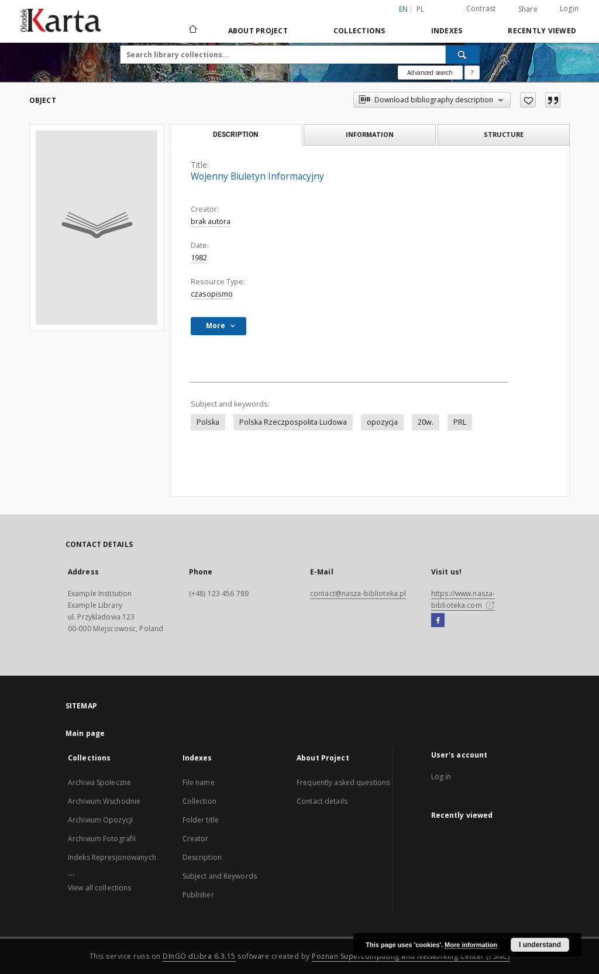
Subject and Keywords (220, 876)
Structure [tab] (504, 134)
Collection (199, 801)
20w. (425, 422)
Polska (208, 422)
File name (199, 782)
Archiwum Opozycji (100, 820)
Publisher (198, 895)
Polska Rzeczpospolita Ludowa (293, 422)
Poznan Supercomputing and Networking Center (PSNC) (411, 956)
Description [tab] (235, 134)
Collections (359, 31)
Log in (441, 777)
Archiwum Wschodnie (104, 801)
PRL (459, 422)
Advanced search (430, 72)
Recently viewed (542, 31)
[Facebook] (438, 620)
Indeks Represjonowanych (112, 857)
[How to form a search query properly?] (472, 73)
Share (528, 9)
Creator (196, 839)
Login (569, 8)
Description (202, 857)
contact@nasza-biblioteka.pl (358, 593)
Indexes (447, 31)
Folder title (201, 820)
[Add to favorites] (528, 100)
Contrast (481, 8)
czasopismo (212, 294)
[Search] (463, 54)
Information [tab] (370, 134)
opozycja (382, 422)
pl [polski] (420, 9)
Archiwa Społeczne (99, 782)
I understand (540, 945)
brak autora (210, 221)
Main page (85, 733)
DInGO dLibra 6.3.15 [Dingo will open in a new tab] (199, 956)
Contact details (322, 801)
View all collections (99, 888)
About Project (258, 31)
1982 (199, 258)
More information (471, 944)
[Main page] (192, 30)
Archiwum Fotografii (102, 839)
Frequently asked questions (343, 782)
